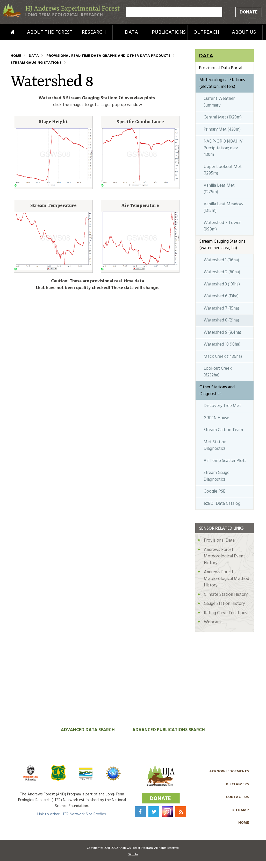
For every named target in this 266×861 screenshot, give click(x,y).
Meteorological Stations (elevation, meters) (222, 83)
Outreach (206, 32)
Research (94, 32)
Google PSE (214, 491)
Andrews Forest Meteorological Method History (226, 579)
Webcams (213, 622)
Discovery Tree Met (222, 405)
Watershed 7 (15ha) (221, 308)
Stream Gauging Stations (36, 63)
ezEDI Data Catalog (222, 503)
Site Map (240, 810)
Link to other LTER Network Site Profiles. (72, 814)
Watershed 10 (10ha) (222, 344)
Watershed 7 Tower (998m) (222, 226)
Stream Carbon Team (223, 429)
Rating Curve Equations (225, 613)
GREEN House (216, 418)
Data (131, 32)
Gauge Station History (224, 603)
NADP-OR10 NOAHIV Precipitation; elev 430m (223, 148)
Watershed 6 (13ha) (221, 296)
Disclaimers (237, 784)
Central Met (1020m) (223, 117)
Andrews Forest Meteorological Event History (224, 556)
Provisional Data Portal (220, 68)
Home (5, 32)
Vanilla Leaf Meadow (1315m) (223, 207)
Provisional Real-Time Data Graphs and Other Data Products (108, 56)
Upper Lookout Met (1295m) (223, 170)
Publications (169, 32)
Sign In (133, 854)
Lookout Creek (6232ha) (218, 372)
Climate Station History (226, 594)
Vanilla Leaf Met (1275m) (219, 189)
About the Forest (50, 32)
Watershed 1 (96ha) (221, 260)
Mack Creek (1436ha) (223, 356)
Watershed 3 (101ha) (222, 284)
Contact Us (237, 797)
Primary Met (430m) (222, 129)
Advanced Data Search (88, 729)
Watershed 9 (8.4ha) (222, 332)
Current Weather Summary (219, 102)
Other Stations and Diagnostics (217, 390)
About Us (244, 32)
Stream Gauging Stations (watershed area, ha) (222, 245)
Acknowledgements (229, 771)
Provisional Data (219, 540)
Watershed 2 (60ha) (222, 272)
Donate (249, 12)
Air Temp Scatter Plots (225, 460)
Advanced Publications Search (168, 729)
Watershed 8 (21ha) (221, 320)
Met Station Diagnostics (215, 445)
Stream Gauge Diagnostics (216, 476)
